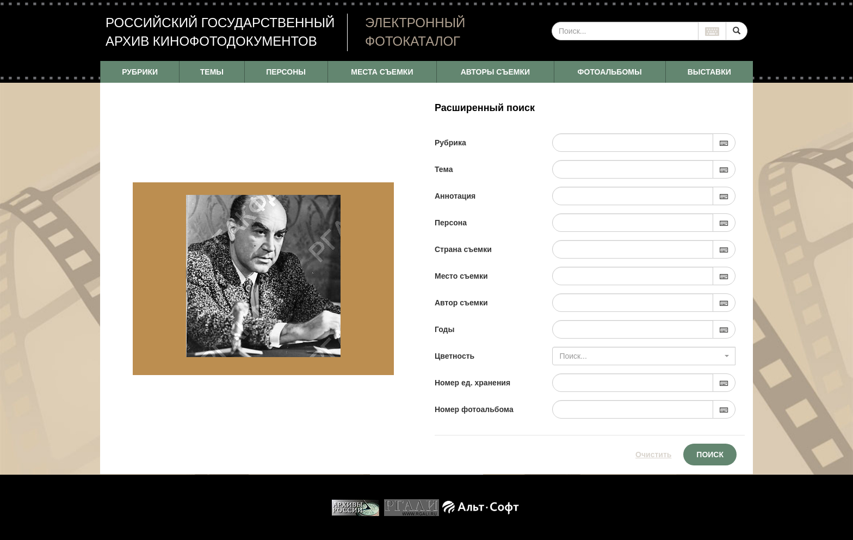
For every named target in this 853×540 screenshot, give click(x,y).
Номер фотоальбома (474, 409)
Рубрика (450, 142)
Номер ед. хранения (472, 382)
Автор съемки (461, 302)
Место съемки (461, 276)
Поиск (710, 454)
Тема (444, 169)
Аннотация (455, 196)
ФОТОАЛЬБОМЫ (610, 72)
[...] (625, 31)
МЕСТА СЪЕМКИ (382, 72)
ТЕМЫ (212, 72)
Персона (451, 222)
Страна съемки (463, 249)
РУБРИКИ (140, 72)
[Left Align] (736, 31)
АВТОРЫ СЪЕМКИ (495, 72)
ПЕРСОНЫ (286, 72)
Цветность (454, 356)
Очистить (653, 454)
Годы (444, 329)
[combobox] (643, 356)
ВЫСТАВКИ (709, 72)
